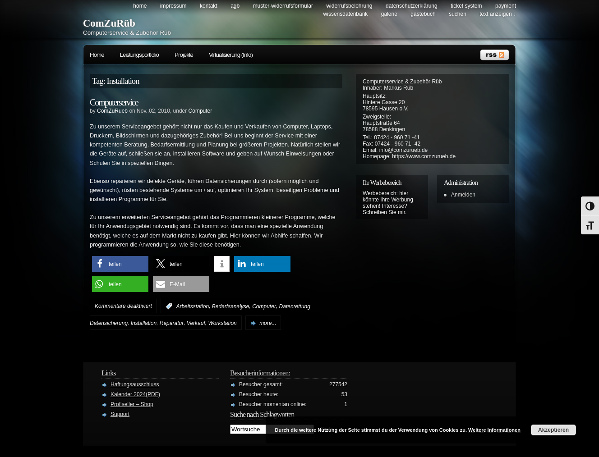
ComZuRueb (112, 111)
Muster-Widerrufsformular (283, 6)
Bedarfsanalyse (230, 306)
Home (140, 6)
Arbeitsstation (192, 306)
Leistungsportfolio (139, 54)
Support (120, 414)
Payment (505, 6)
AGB (235, 6)
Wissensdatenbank (345, 14)
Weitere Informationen (494, 430)
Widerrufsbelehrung (349, 6)
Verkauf (196, 323)
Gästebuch (422, 14)
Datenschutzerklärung (412, 6)
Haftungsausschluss (135, 384)
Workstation (222, 323)
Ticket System (466, 6)
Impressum (173, 6)
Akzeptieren (553, 430)
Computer (200, 111)
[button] (120, 264)
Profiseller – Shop (132, 404)
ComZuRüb (109, 23)
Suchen (457, 14)
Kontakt (208, 6)
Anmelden (463, 195)
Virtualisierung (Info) (231, 54)
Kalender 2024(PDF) (135, 394)
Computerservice (114, 102)
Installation (144, 323)
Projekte (184, 54)
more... (267, 323)
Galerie (389, 14)
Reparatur (172, 323)
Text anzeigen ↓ (497, 14)
